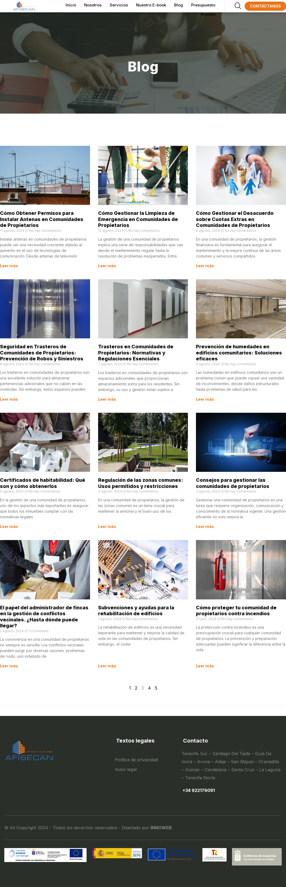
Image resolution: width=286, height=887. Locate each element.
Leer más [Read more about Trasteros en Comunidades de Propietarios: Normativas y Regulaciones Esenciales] (107, 399)
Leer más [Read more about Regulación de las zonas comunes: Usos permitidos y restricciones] (107, 526)
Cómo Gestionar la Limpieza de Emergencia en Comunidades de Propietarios (138, 219)
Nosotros (93, 4)
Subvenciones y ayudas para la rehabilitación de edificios (136, 611)
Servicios (119, 4)
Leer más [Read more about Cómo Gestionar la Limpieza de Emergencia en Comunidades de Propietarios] (107, 265)
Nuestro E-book (151, 4)
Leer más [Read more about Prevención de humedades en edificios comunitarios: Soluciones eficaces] (205, 399)
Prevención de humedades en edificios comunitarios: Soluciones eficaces (239, 352)
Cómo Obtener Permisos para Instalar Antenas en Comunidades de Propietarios (41, 219)
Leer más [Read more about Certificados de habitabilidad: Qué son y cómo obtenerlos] (9, 526)
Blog (178, 4)
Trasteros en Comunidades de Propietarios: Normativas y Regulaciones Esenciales (135, 352)
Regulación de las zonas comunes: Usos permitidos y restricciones (140, 483)
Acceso (208, 12)
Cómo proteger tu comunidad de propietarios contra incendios (236, 611)
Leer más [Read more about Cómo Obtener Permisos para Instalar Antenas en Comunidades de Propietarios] (9, 265)
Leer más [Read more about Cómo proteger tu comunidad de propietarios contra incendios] (205, 666)
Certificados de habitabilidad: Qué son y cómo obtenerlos (42, 483)
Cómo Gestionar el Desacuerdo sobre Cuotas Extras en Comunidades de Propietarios (235, 219)
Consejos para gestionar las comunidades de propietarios (232, 483)
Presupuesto (203, 4)
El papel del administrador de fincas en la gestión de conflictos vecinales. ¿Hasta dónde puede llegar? (44, 617)
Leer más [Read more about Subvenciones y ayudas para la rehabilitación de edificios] (107, 666)
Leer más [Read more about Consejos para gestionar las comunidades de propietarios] (205, 526)
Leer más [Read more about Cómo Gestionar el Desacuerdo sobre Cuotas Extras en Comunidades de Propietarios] (205, 265)
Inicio (71, 4)
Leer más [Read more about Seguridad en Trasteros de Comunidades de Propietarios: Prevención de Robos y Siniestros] (9, 399)
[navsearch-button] (233, 6)
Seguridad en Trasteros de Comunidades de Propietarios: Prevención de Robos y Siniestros (41, 352)
